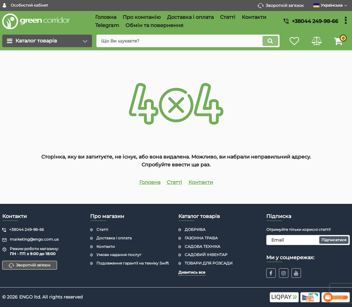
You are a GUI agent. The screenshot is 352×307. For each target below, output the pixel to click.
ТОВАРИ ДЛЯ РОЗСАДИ (209, 263)
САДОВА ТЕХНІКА (202, 246)
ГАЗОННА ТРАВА (201, 238)
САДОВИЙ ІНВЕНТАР (206, 254)
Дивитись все (191, 272)
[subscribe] (308, 240)
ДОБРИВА (195, 229)
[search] (187, 41)
